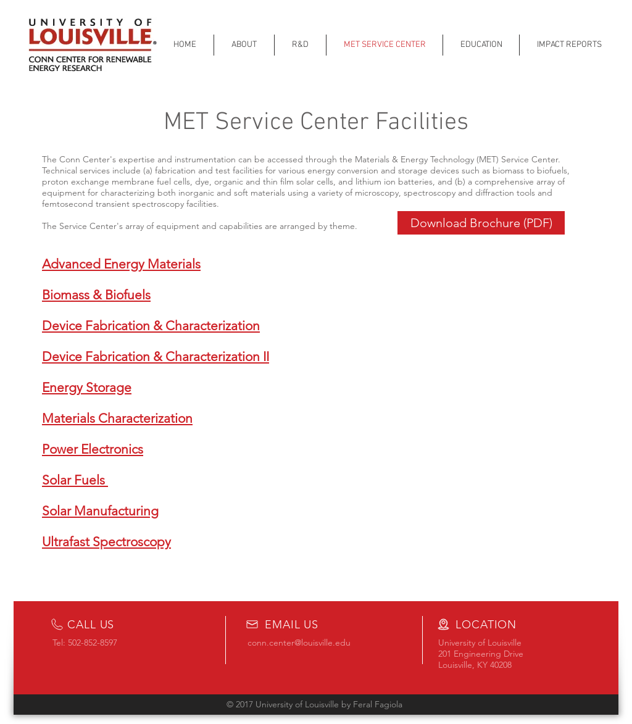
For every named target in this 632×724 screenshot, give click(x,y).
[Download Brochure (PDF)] (481, 222)
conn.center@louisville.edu (299, 642)
